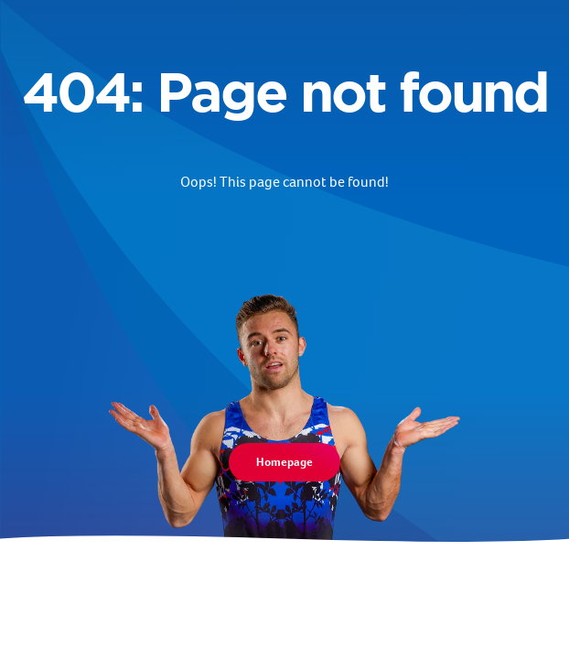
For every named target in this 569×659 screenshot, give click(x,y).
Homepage (284, 462)
